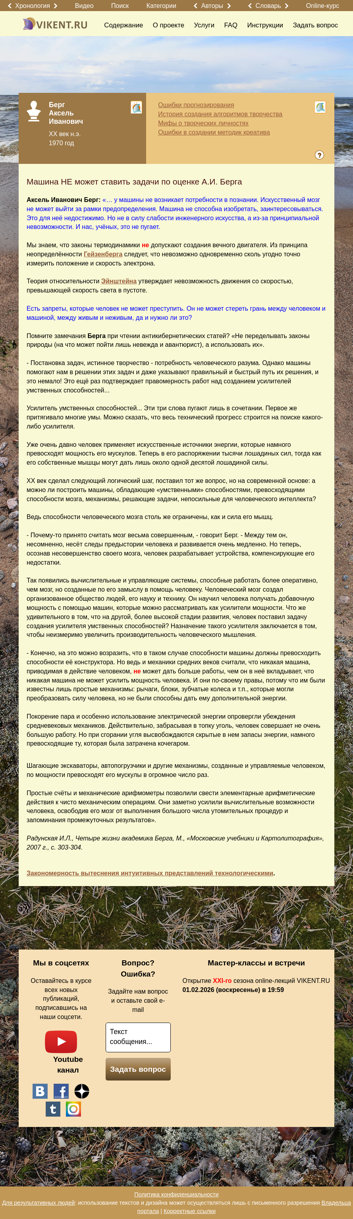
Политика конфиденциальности (176, 1194)
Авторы (212, 5)
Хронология (32, 5)
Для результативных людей (38, 1203)
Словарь (268, 5)
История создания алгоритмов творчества (220, 114)
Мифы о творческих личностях (203, 123)
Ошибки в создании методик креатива (214, 132)
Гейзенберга (103, 254)
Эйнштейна (119, 281)
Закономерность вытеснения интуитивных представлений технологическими (150, 873)
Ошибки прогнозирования (196, 105)
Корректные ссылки (190, 1211)
